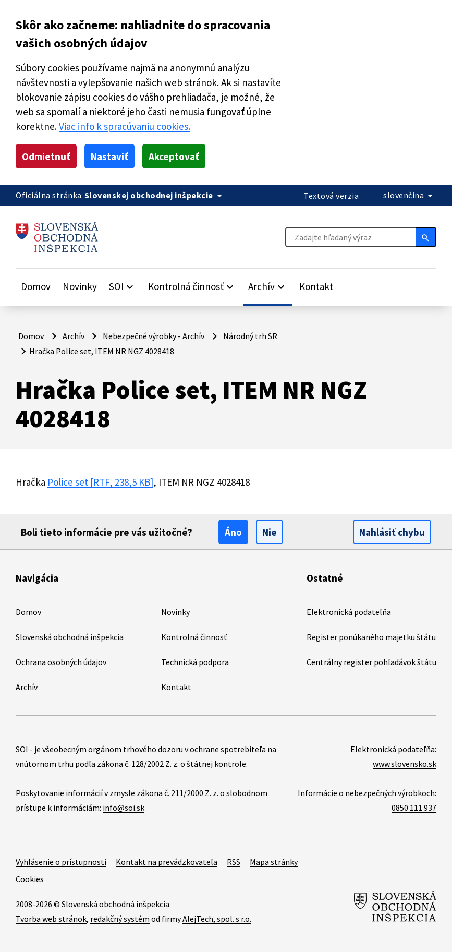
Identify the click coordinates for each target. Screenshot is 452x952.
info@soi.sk (123, 807)
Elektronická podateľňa (349, 612)
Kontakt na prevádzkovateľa (166, 862)
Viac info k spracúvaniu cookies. (124, 126)
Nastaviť (109, 156)
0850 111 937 (414, 807)
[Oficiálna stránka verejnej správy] (155, 195)
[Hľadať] (426, 237)
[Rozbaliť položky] (122, 286)
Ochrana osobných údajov (61, 662)
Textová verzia (331, 195)
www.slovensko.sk (404, 763)
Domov (36, 286)
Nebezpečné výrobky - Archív (153, 336)
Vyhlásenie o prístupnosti (61, 862)
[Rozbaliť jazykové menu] (409, 195)
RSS (233, 862)
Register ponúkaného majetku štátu (371, 637)
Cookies (30, 879)
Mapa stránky (274, 862)
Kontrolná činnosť (194, 637)
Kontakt (316, 286)
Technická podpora (195, 662)
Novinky (80, 286)
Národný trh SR (250, 336)
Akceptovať (174, 156)
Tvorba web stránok (51, 918)
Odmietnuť (46, 156)
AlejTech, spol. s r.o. (216, 918)
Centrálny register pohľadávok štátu (371, 662)
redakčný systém (120, 918)
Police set (100, 482)
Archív (73, 336)
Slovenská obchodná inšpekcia (70, 637)
